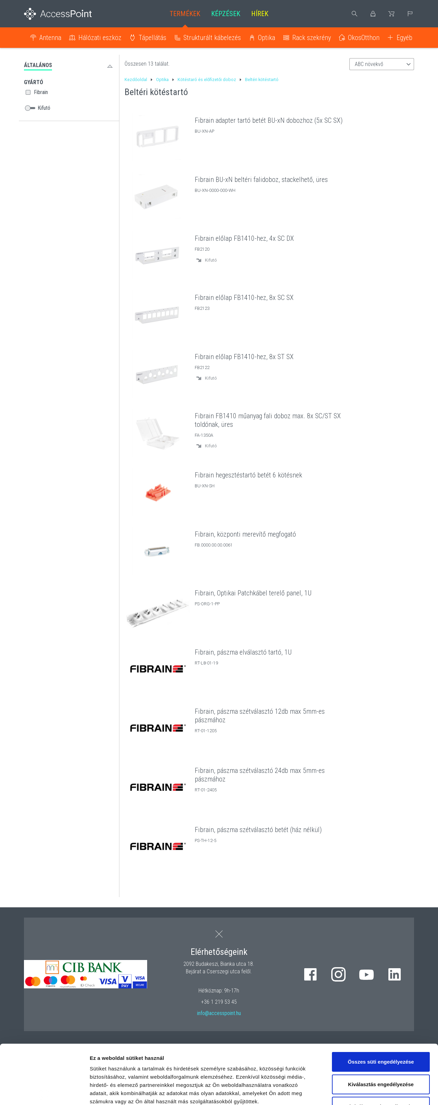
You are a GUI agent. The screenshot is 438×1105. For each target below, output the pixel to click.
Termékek (185, 14)
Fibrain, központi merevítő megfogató (245, 534)
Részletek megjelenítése (389, 1091)
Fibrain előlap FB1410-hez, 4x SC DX (244, 238)
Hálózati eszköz (99, 38)
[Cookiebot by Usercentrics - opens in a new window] (44, 1092)
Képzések (225, 14)
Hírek (259, 14)
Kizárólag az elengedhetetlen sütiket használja (381, 1049)
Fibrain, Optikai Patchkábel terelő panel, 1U (253, 593)
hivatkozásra (209, 1057)
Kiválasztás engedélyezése (381, 1023)
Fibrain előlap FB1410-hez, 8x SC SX (244, 297)
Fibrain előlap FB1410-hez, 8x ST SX (244, 357)
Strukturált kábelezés (212, 38)
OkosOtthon (363, 38)
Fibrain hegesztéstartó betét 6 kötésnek (248, 475)
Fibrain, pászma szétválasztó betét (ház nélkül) (258, 830)
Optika (266, 38)
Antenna (50, 38)
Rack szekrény (311, 38)
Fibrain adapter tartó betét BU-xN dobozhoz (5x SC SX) (269, 120)
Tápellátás (152, 38)
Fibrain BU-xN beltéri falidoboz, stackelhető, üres (261, 179)
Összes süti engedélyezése (381, 1000)
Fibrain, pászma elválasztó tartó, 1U (243, 652)
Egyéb (404, 38)
